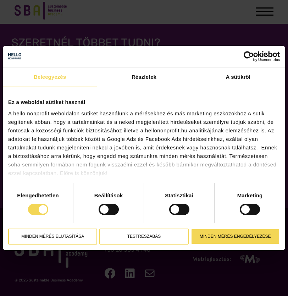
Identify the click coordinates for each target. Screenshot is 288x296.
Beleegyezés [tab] (50, 77)
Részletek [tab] (144, 77)
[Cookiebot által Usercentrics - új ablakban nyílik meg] (249, 56)
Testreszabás (144, 236)
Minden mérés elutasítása (52, 236)
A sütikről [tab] (238, 77)
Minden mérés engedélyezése (235, 236)
